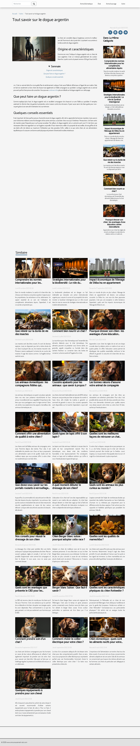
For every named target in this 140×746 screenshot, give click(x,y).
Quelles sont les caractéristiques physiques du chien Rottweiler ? (107, 589)
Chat (99, 4)
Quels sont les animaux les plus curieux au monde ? (106, 486)
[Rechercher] (21, 4)
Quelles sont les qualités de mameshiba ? (104, 538)
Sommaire (55, 66)
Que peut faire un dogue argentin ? (54, 74)
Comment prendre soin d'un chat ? (30, 640)
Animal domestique (86, 4)
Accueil (14, 14)
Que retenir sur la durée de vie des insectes (114, 161)
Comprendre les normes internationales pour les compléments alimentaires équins (114, 65)
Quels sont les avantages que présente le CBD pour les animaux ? (31, 591)
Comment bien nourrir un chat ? (114, 190)
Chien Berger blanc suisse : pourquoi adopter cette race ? (68, 538)
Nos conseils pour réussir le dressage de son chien (30, 538)
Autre (123, 4)
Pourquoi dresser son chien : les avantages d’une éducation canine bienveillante (114, 223)
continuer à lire (53, 90)
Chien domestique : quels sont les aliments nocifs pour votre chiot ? (105, 642)
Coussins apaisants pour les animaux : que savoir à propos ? (69, 384)
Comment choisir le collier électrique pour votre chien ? (68, 640)
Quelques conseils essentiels (54, 77)
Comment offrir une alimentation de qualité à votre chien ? (32, 435)
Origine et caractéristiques (54, 70)
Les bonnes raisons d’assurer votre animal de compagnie (105, 384)
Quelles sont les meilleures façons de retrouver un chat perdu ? (104, 437)
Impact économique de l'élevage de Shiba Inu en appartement (114, 131)
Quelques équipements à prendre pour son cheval (28, 692)
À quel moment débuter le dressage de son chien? (66, 486)
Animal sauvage (111, 4)
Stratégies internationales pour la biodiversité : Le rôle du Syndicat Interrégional (114, 98)
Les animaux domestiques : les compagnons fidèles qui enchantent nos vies (31, 385)
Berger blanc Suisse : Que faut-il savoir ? (69, 589)
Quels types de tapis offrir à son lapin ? (69, 435)
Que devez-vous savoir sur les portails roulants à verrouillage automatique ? (31, 488)
